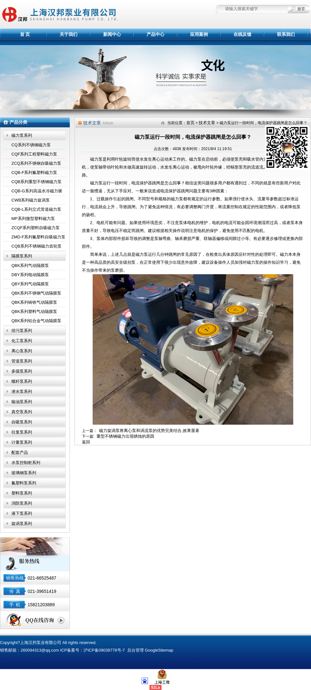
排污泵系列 (21, 330)
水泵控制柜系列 (25, 462)
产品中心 (155, 34)
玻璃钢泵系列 (23, 472)
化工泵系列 (21, 340)
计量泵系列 (21, 442)
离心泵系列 (21, 350)
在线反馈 (242, 34)
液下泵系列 (21, 513)
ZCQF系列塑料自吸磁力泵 (35, 227)
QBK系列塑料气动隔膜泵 (34, 311)
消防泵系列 (21, 503)
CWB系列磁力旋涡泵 (30, 200)
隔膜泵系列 (21, 256)
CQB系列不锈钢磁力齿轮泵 (36, 246)
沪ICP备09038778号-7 (104, 650)
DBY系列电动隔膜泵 (30, 274)
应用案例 (199, 34)
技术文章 (207, 122)
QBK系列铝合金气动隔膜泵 (36, 320)
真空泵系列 (21, 411)
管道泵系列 (21, 361)
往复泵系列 (21, 432)
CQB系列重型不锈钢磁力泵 (36, 181)
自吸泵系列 (21, 422)
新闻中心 (112, 34)
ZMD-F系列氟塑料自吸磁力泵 (38, 237)
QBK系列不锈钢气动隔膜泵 (36, 293)
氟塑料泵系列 (23, 483)
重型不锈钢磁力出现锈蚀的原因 (125, 436)
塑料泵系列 (21, 493)
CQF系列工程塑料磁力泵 (34, 154)
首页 (190, 122)
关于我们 (68, 34)
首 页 (25, 34)
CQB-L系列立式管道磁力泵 (36, 209)
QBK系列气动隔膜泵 (30, 265)
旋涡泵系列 (21, 523)
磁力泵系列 (21, 135)
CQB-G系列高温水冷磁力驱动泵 (36, 192)
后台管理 (135, 650)
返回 (86, 442)
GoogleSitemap (159, 650)
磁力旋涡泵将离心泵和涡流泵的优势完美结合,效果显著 (149, 430)
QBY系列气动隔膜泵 (30, 284)
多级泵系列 (21, 371)
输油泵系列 (21, 401)
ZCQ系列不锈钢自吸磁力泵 (36, 163)
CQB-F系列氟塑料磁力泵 (34, 172)
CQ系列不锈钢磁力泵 (31, 145)
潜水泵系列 (21, 391)
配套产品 (19, 452)
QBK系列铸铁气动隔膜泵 (34, 302)
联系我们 (286, 34)
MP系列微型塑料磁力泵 (33, 218)
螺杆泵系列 (21, 381)
